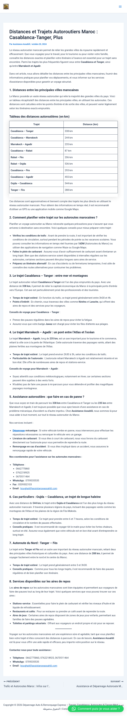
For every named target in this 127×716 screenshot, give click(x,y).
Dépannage (19, 430)
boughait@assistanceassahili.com (39, 488)
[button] (96, 708)
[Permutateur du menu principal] (120, 6)
